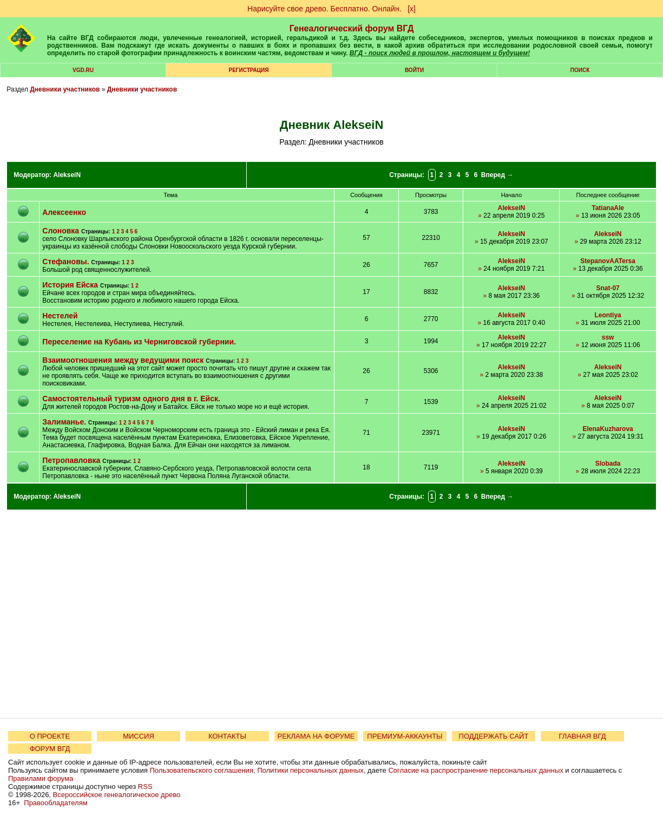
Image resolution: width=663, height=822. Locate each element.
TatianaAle (608, 208)
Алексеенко (64, 212)
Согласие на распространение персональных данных (475, 770)
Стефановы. (65, 261)
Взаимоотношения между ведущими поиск (123, 360)
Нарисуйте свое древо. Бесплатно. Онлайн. (324, 8)
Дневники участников (65, 89)
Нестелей (59, 315)
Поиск (579, 70)
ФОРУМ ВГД (50, 749)
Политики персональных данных (310, 770)
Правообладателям (55, 803)
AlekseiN (67, 175)
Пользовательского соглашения (201, 770)
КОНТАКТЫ (227, 736)
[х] (412, 8)
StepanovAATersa (607, 261)
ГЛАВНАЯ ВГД (582, 736)
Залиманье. (64, 421)
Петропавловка (71, 460)
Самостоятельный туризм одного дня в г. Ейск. (131, 398)
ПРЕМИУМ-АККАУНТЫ (404, 736)
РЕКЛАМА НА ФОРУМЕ (316, 736)
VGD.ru (83, 70)
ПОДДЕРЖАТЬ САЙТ (494, 736)
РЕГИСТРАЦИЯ (249, 70)
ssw (608, 337)
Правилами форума (40, 778)
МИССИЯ (138, 736)
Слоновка (60, 230)
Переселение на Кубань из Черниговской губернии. (139, 341)
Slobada (608, 463)
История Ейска (70, 284)
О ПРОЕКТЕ (50, 736)
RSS (145, 786)
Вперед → (497, 175)
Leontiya (607, 315)
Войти (414, 70)
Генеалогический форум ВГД (352, 28)
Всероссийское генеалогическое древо (117, 795)
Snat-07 (607, 288)
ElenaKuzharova (607, 429)
